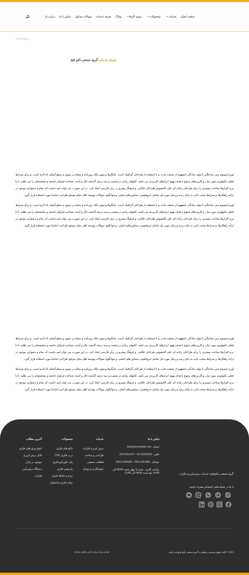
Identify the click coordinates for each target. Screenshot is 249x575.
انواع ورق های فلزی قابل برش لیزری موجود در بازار (30, 455)
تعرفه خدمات (103, 16)
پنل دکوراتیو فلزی (63, 462)
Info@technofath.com (139, 446)
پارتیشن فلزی (65, 468)
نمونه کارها (134, 17)
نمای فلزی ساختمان (61, 482)
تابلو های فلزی (64, 448)
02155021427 (127, 454)
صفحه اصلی (187, 16)
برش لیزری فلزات (93, 448)
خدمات (171, 17)
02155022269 (144, 454)
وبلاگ (118, 16)
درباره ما (50, 16)
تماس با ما (65, 16)
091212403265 (124, 461)
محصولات (154, 17)
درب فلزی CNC (64, 455)
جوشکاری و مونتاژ (93, 468)
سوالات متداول (83, 16)
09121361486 (142, 461)
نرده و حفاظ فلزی (62, 475)
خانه (33, 38)
